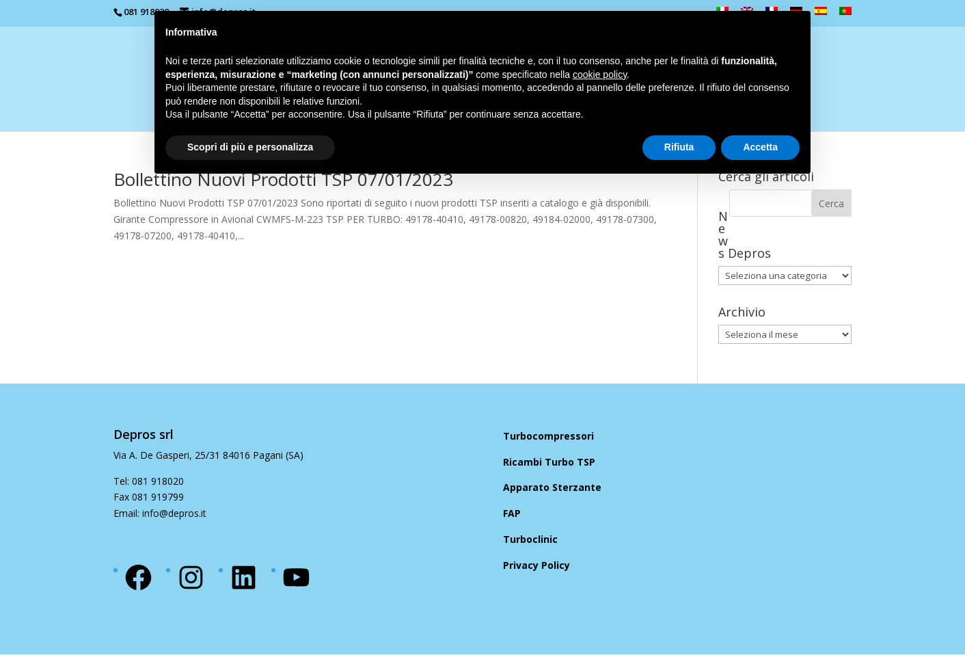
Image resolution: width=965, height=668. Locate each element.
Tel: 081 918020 (148, 481)
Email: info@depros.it (159, 513)
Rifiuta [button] (679, 147)
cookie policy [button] (600, 74)
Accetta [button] (760, 147)
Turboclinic (530, 539)
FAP (512, 513)
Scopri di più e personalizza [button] (250, 147)
